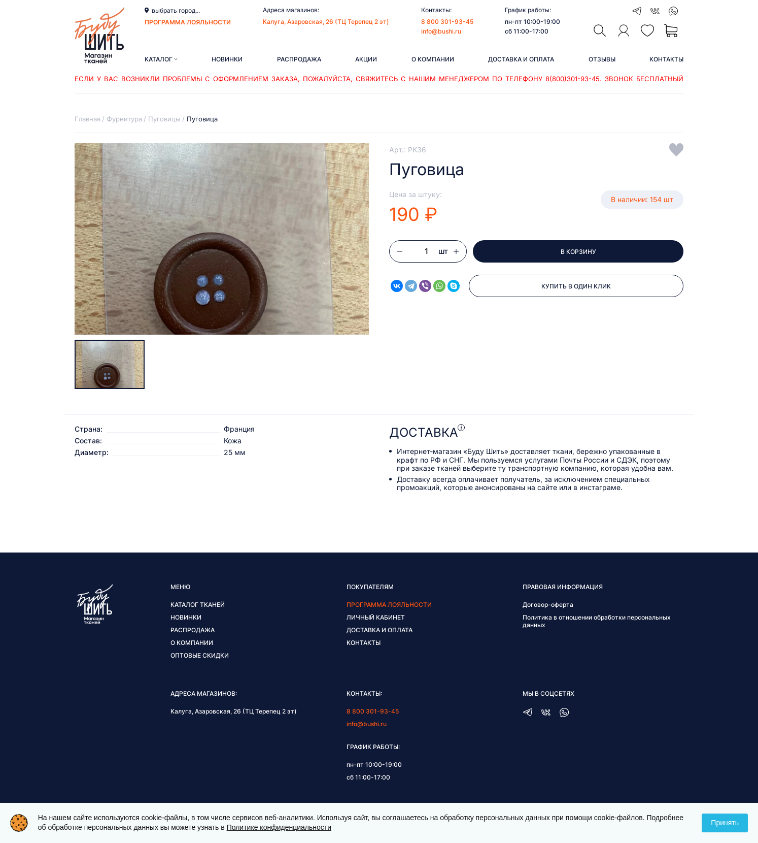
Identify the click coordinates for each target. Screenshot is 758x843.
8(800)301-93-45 (572, 79)
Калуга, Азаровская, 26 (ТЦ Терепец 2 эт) (326, 21)
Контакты (666, 59)
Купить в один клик (576, 286)
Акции (366, 59)
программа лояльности (188, 22)
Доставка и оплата (521, 59)
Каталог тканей (197, 604)
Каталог (161, 59)
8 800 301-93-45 (447, 21)
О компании (432, 59)
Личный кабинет (376, 617)
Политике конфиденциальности (279, 827)
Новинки (227, 59)
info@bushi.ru (441, 31)
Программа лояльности (389, 604)
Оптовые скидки (199, 655)
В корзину (578, 251)
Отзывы (602, 59)
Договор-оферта (548, 604)
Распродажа (299, 59)
